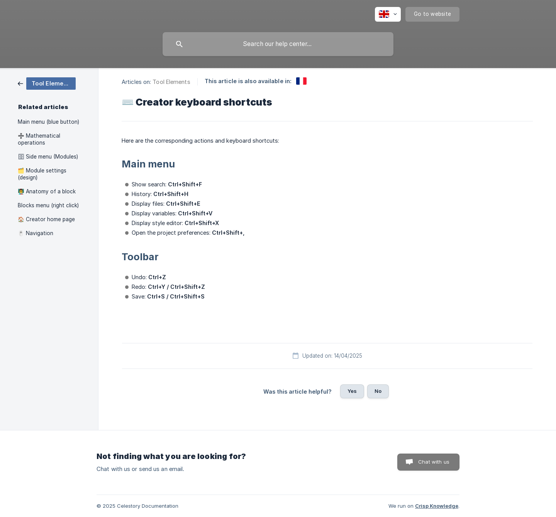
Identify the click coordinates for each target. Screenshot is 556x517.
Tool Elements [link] (171, 81)
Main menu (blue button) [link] (48, 122)
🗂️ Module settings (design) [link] (42, 174)
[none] (388, 14)
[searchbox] (278, 44)
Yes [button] (352, 391)
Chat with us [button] (433, 462)
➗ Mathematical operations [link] (39, 139)
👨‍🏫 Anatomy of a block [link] (47, 191)
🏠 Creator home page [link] (46, 219)
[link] (47, 83)
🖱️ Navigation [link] (35, 233)
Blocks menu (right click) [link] (48, 205)
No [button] (378, 391)
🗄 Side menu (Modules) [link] (48, 157)
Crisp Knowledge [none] (436, 506)
